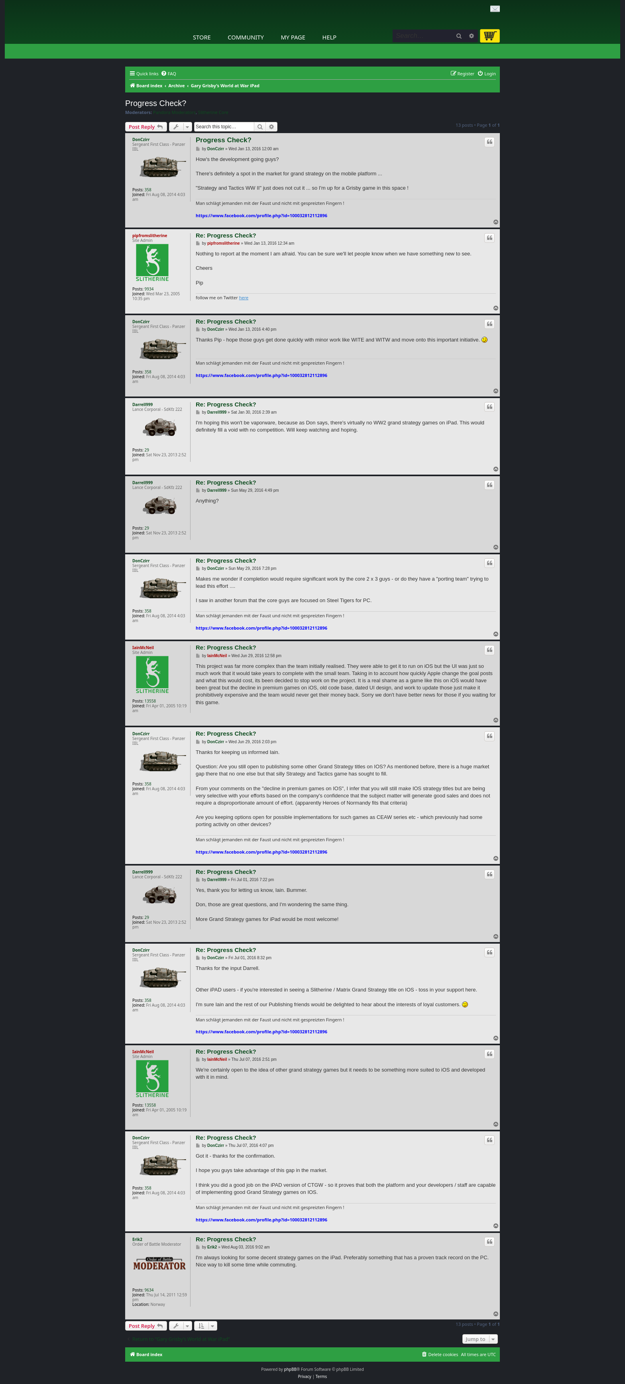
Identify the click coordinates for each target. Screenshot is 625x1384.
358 (148, 189)
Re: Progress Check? (226, 235)
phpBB (290, 1369)
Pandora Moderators (174, 112)
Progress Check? (155, 103)
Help (329, 37)
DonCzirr (140, 139)
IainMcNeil (143, 647)
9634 (149, 1290)
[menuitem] (168, 74)
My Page (293, 37)
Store (202, 37)
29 (147, 450)
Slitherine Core (213, 112)
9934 (149, 289)
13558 (150, 701)
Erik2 (137, 1239)
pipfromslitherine (149, 235)
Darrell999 (142, 404)
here (244, 297)
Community (245, 37)
